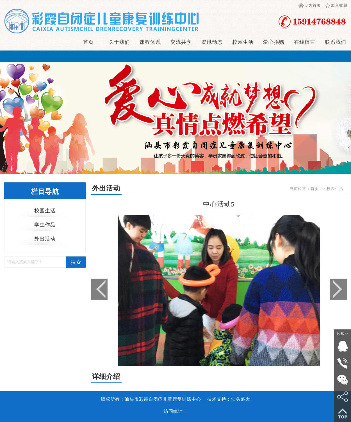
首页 (88, 42)
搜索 (76, 262)
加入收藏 (339, 5)
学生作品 (45, 225)
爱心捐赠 (273, 42)
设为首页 (312, 5)
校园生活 (243, 42)
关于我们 (119, 42)
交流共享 (181, 42)
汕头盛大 (240, 399)
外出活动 (45, 239)
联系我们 (335, 42)
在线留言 (304, 42)
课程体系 (150, 42)
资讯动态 (212, 42)
